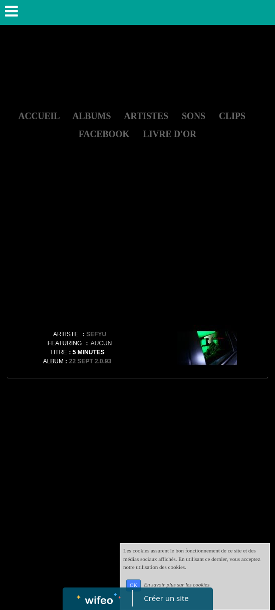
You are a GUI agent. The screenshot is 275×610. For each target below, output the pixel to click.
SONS (193, 116)
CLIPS (232, 116)
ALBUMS (92, 116)
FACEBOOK (104, 134)
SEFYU (96, 334)
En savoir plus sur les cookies (176, 585)
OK (133, 585)
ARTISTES (146, 116)
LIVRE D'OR (170, 134)
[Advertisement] (137, 249)
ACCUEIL (38, 116)
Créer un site (166, 598)
